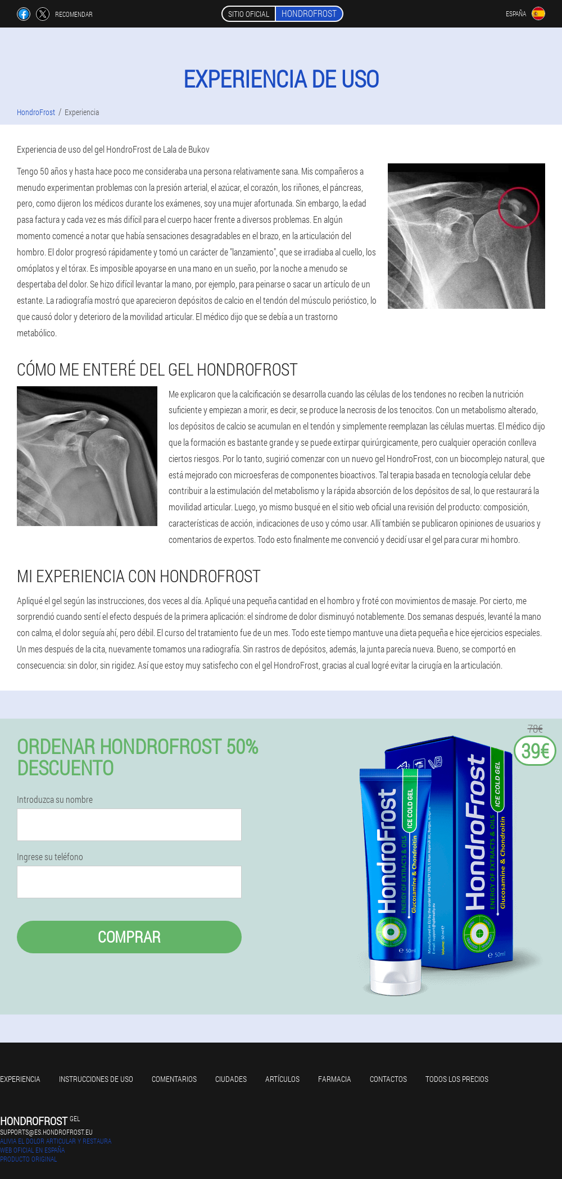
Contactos (388, 1078)
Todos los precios (456, 1078)
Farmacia (334, 1078)
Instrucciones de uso (96, 1078)
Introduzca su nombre (55, 799)
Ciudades (231, 1078)
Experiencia (20, 1078)
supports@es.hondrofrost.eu (46, 1131)
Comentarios (174, 1078)
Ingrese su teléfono (50, 856)
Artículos (282, 1078)
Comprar (129, 936)
